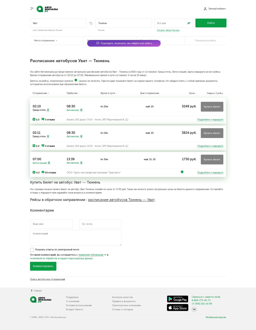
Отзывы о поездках (122, 309)
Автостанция (40, 162)
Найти (211, 23)
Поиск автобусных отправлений (47, 279)
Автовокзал (73, 110)
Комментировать (43, 266)
